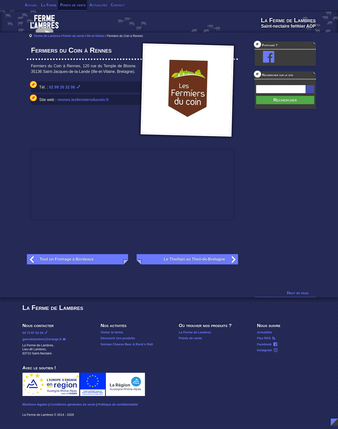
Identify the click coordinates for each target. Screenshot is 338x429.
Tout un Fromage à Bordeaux (67, 259)
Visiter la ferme (112, 332)
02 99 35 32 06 (62, 87)
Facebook (264, 344)
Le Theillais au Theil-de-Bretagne (194, 259)
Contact (118, 5)
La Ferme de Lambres (195, 332)
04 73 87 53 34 (32, 333)
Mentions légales (35, 404)
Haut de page (298, 293)
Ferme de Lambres (47, 36)
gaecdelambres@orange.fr (42, 339)
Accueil (31, 5)
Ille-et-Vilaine (96, 36)
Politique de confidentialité (118, 404)
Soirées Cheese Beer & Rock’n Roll (127, 344)
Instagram (264, 350)
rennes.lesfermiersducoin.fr (83, 100)
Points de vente (73, 5)
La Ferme (49, 5)
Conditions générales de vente (73, 404)
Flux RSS (264, 338)
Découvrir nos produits (118, 338)
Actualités (98, 5)
